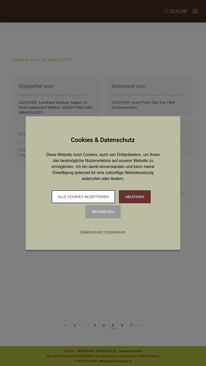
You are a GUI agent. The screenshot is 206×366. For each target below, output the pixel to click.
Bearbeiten (103, 212)
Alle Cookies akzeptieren (83, 197)
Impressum (116, 232)
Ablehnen (134, 197)
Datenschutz (91, 232)
